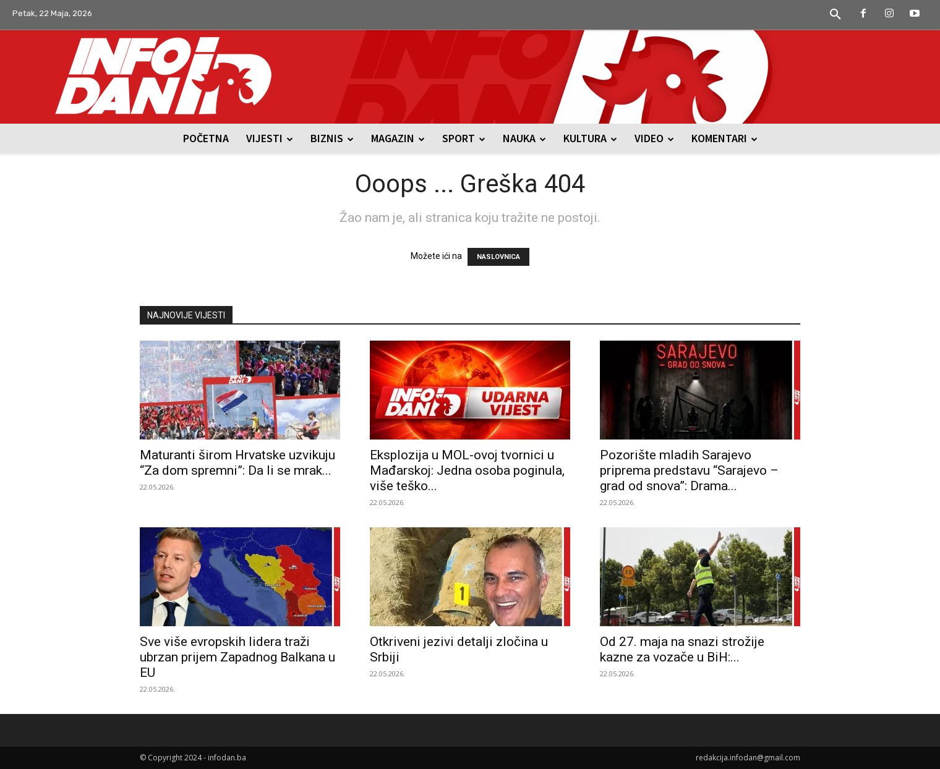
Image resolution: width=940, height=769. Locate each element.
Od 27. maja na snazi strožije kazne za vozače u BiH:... (682, 649)
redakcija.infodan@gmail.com (748, 757)
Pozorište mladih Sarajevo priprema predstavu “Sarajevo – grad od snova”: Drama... (689, 470)
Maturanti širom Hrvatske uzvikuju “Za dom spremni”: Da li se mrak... (237, 463)
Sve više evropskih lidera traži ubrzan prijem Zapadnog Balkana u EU (237, 657)
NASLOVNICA (498, 257)
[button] (835, 15)
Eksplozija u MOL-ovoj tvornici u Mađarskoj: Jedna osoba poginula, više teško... (467, 470)
